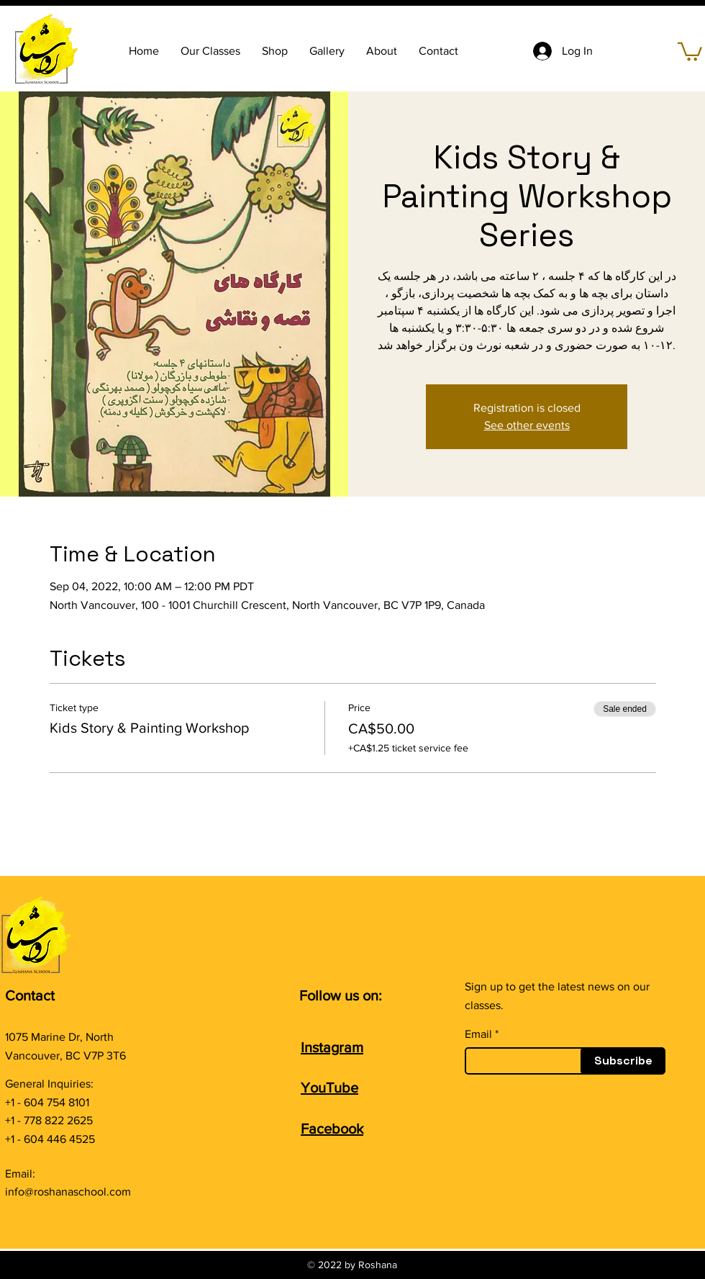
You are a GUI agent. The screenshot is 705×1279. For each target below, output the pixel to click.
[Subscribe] (623, 1061)
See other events (527, 425)
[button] (690, 50)
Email (478, 1034)
